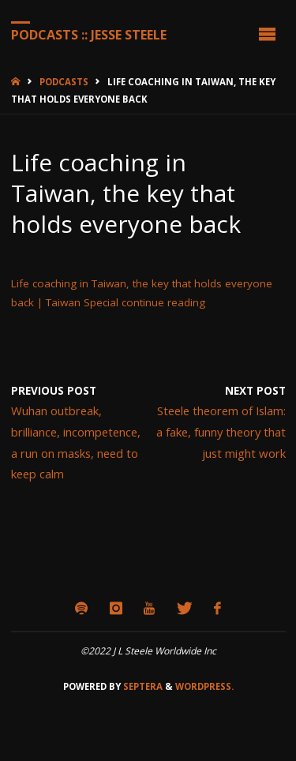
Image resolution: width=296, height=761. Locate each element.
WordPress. (204, 686)
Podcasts (63, 82)
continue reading (163, 302)
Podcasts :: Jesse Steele (89, 34)
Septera (142, 686)
